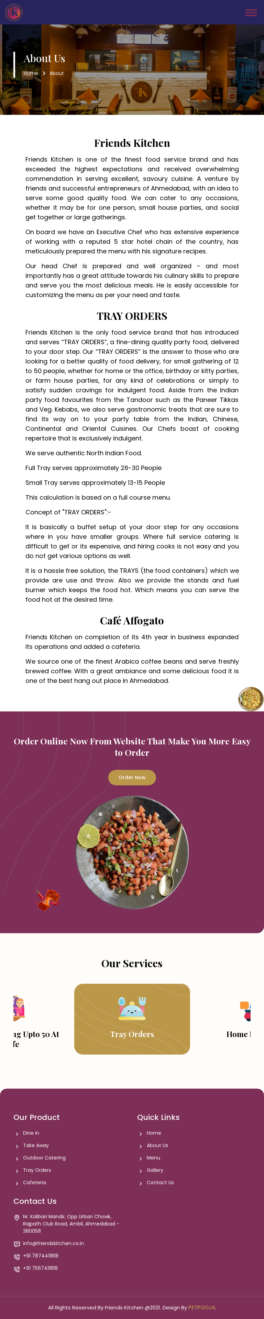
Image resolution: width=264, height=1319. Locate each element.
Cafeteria (34, 1182)
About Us (157, 1145)
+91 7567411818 (40, 1268)
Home (31, 73)
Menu (153, 1158)
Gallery (155, 1170)
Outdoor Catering (44, 1158)
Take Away (36, 1145)
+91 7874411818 (40, 1256)
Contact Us (160, 1182)
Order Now (132, 777)
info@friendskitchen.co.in (53, 1243)
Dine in (31, 1133)
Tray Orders (37, 1170)
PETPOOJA (201, 1307)
